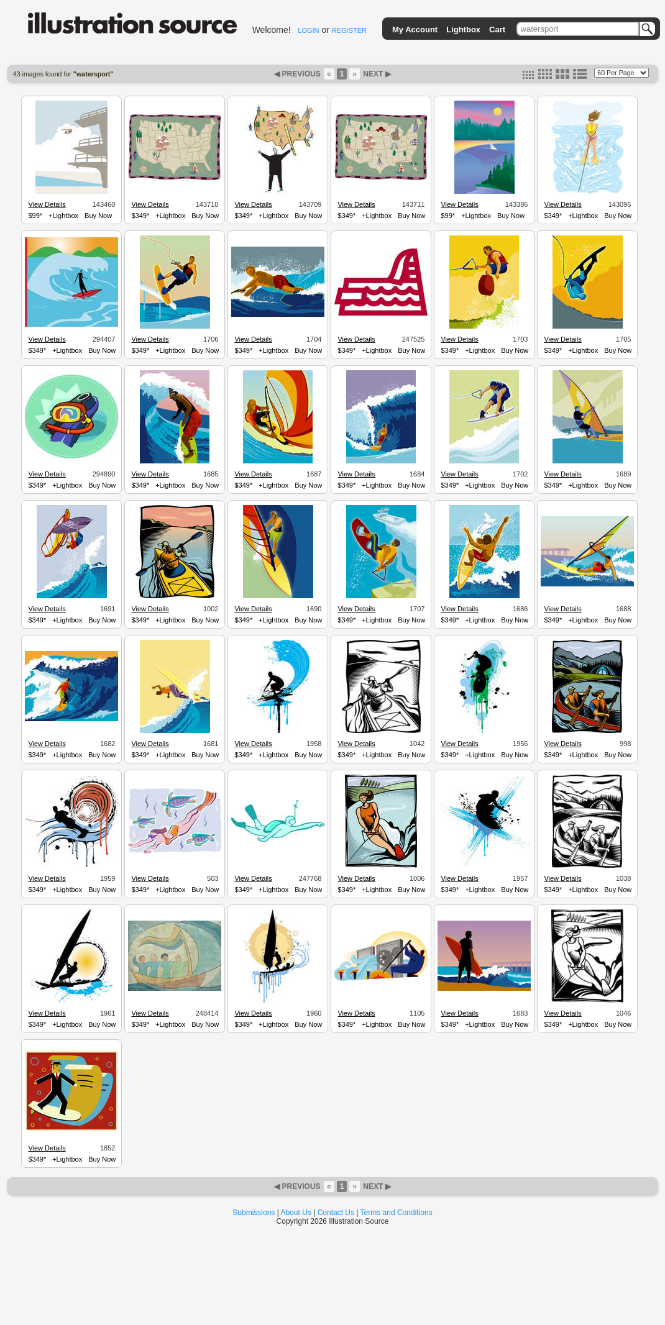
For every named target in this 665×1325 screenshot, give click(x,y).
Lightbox (463, 29)
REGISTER (349, 30)
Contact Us (336, 1212)
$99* (35, 215)
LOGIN (308, 30)
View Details (46, 204)
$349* (140, 215)
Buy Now (98, 215)
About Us (296, 1212)
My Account (415, 29)
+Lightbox (63, 215)
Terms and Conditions (396, 1212)
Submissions (253, 1212)
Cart (497, 29)
